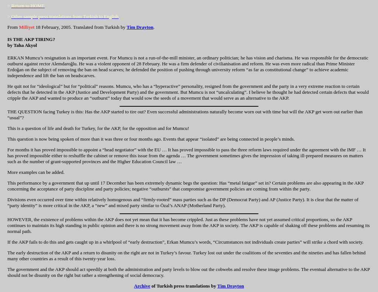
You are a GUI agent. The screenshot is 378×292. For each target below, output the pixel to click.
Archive (142, 286)
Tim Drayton (140, 27)
